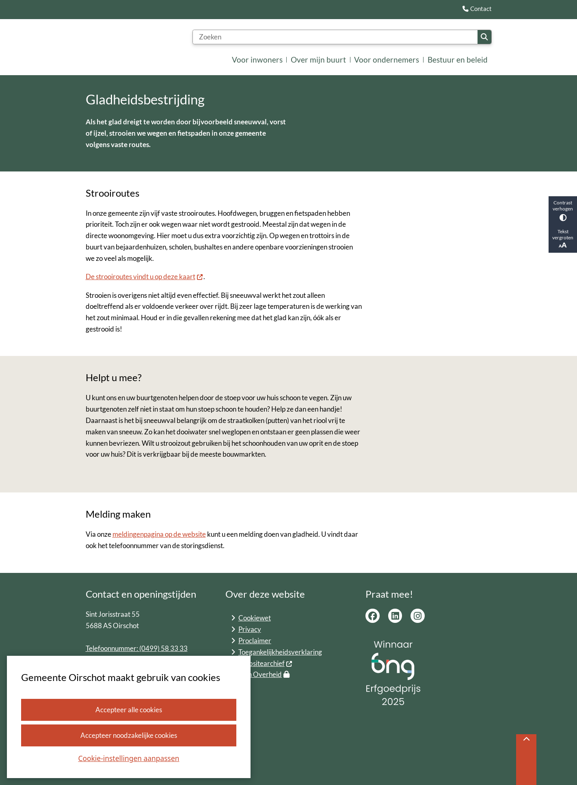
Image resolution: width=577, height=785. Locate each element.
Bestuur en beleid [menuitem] (458, 59)
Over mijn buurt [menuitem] (318, 59)
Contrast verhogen (563, 210)
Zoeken (484, 36)
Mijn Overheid (264, 674)
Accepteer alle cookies (128, 709)
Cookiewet (254, 618)
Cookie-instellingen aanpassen (128, 758)
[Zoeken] (335, 37)
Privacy (249, 629)
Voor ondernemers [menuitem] (386, 59)
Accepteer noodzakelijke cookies (128, 735)
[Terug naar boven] (526, 759)
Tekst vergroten (563, 238)
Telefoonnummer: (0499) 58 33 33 (137, 648)
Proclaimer (254, 640)
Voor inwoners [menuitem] (257, 59)
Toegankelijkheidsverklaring (280, 652)
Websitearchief (265, 663)
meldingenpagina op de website (159, 534)
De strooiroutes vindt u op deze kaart (144, 277)
